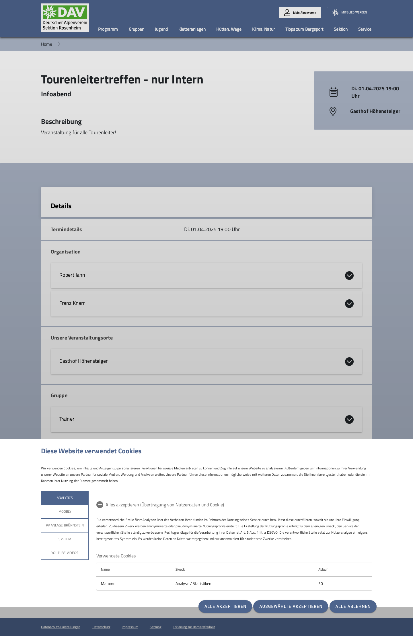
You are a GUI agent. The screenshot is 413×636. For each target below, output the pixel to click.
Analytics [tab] (65, 497)
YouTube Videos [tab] (64, 552)
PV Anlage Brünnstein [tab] (65, 525)
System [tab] (65, 539)
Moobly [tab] (64, 511)
